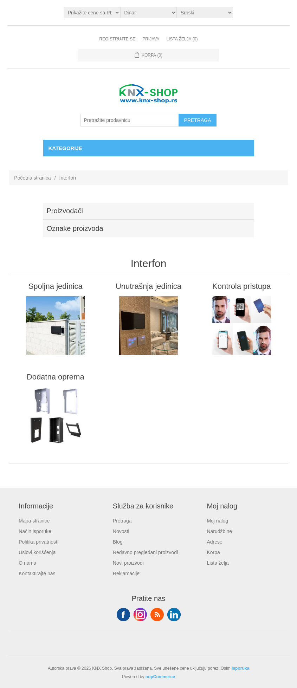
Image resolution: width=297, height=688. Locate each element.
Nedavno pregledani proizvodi (145, 552)
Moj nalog (217, 521)
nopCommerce (160, 676)
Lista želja (217, 563)
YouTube (174, 614)
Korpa (213, 552)
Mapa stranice (34, 521)
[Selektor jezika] (205, 12)
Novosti (121, 531)
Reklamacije (126, 573)
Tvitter (140, 614)
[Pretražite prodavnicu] (129, 120)
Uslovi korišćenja (37, 552)
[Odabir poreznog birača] (92, 12)
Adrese (214, 542)
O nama (27, 563)
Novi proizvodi (128, 563)
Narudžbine (219, 531)
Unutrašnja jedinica (148, 286)
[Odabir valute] (148, 12)
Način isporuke (35, 531)
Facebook (123, 614)
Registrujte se (117, 39)
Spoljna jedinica (55, 286)
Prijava (150, 39)
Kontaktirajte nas (37, 573)
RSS (157, 614)
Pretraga (122, 521)
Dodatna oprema (55, 376)
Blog (118, 542)
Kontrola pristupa (241, 286)
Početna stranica (32, 178)
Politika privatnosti (38, 542)
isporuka (240, 668)
